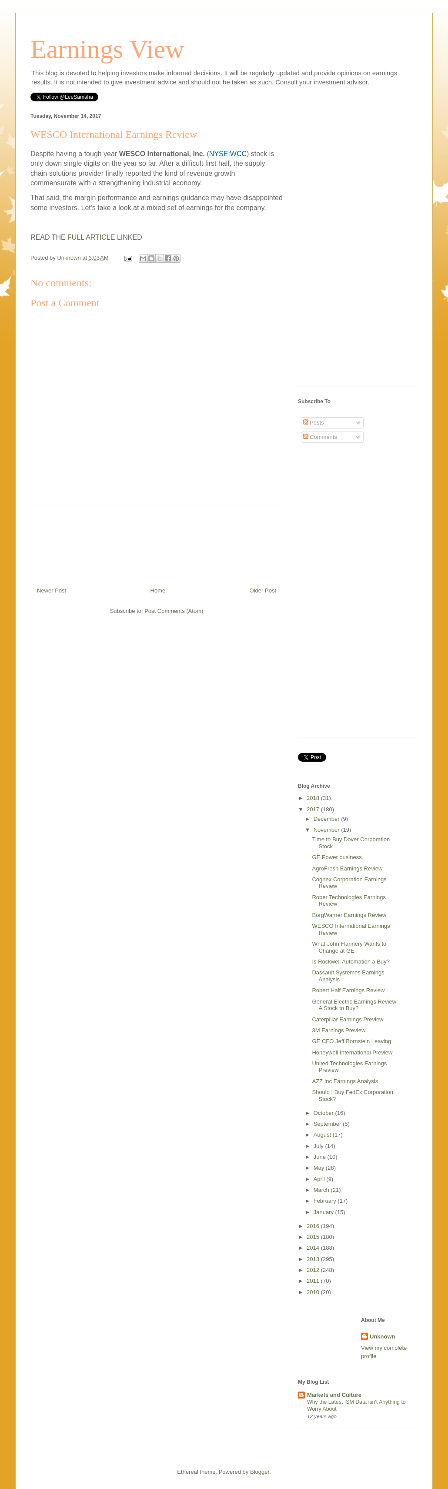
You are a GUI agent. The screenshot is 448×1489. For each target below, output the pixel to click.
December (327, 819)
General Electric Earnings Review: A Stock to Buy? (355, 1005)
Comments (320, 437)
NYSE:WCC (228, 153)
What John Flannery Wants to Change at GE (349, 947)
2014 (314, 1248)
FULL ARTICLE (91, 237)
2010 (314, 1292)
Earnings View (107, 49)
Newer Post (51, 590)
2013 (314, 1259)
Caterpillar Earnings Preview (347, 1019)
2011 (314, 1281)
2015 (314, 1237)
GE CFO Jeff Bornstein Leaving (351, 1041)
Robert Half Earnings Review (348, 990)
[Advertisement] (156, 543)
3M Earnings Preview (338, 1030)
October (324, 1113)
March (322, 1190)
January (324, 1212)
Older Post (263, 590)
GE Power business (336, 857)
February (326, 1201)
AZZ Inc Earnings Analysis (345, 1081)
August (323, 1134)
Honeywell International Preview (352, 1052)
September (328, 1124)
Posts (313, 422)
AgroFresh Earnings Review (347, 868)
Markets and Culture (334, 1395)
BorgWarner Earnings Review (349, 915)
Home (158, 590)
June (321, 1157)
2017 (314, 809)
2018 (314, 798)
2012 (314, 1270)
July (319, 1146)
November (327, 829)
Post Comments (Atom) (173, 611)
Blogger (259, 1472)
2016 (314, 1226)
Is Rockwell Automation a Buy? (350, 961)
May (320, 1167)
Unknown (382, 1336)
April (320, 1179)
